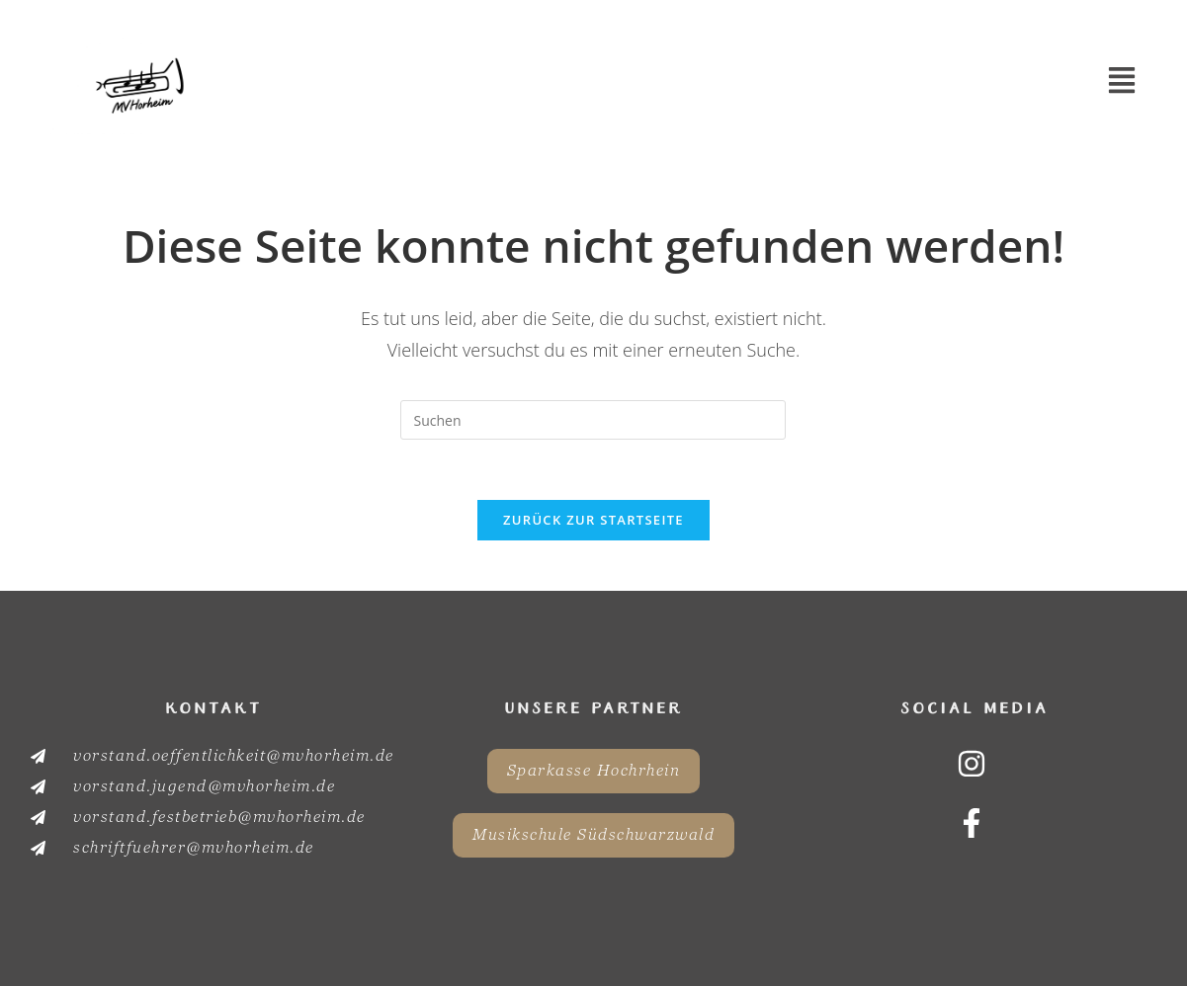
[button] (1122, 82)
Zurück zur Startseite (593, 520)
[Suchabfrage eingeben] (593, 420)
